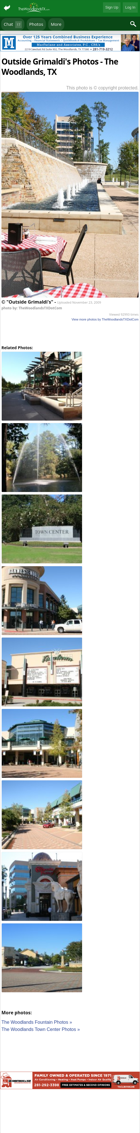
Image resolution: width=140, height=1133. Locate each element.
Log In (130, 7)
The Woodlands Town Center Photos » (40, 1029)
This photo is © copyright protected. (102, 87)
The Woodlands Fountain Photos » (36, 1022)
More (56, 24)
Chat (13, 24)
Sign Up (111, 7)
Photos (36, 24)
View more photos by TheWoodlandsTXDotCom (105, 319)
